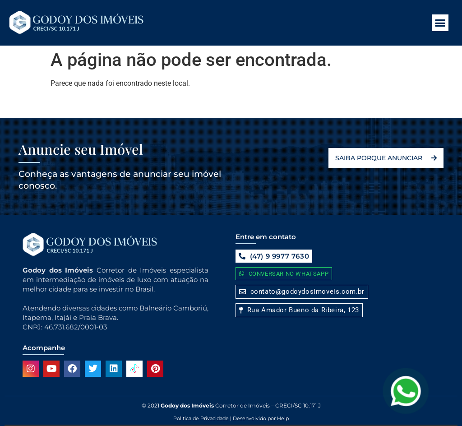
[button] (440, 23)
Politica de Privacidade (201, 418)
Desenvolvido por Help (260, 418)
